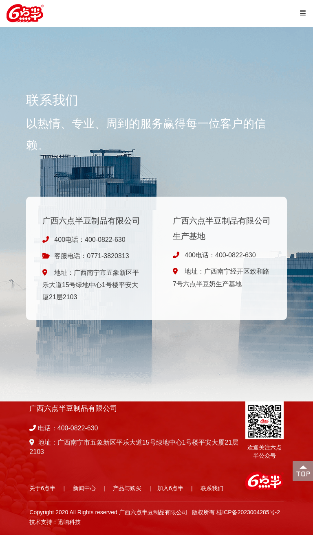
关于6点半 (42, 488)
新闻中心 (84, 488)
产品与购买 (127, 488)
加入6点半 (170, 488)
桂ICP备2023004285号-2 (248, 512)
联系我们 (212, 488)
